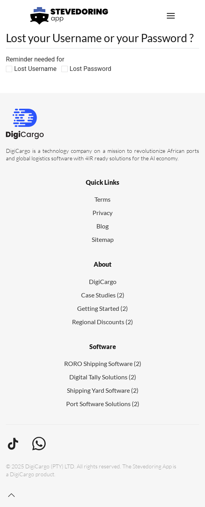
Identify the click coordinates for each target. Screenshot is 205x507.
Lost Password (90, 68)
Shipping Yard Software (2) (103, 390)
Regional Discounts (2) (102, 321)
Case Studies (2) (102, 295)
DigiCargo (102, 281)
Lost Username (35, 68)
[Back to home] (69, 16)
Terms (102, 199)
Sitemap (103, 239)
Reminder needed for (35, 59)
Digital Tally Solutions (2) (102, 377)
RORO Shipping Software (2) (102, 363)
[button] (170, 16)
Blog (102, 226)
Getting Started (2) (102, 308)
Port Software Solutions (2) (102, 403)
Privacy (102, 212)
